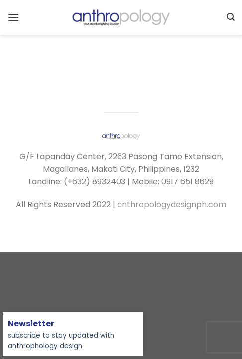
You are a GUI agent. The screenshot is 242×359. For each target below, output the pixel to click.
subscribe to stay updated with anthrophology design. (61, 335)
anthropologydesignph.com (171, 204)
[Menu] (13, 17)
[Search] (231, 17)
